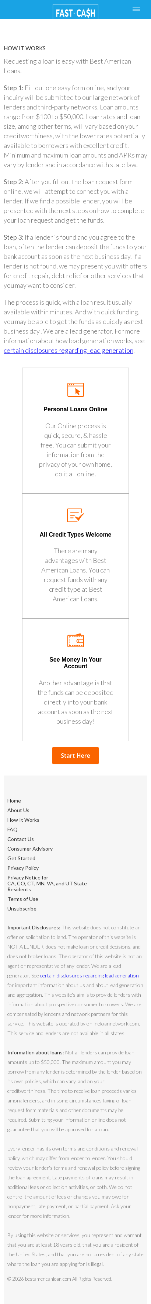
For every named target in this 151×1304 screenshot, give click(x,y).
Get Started (21, 858)
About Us (18, 810)
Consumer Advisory (30, 848)
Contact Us (20, 839)
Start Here (75, 755)
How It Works (23, 820)
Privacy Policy (23, 868)
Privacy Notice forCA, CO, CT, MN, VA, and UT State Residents (47, 883)
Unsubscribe (21, 908)
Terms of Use (22, 899)
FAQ (12, 829)
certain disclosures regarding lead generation (68, 350)
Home (14, 800)
